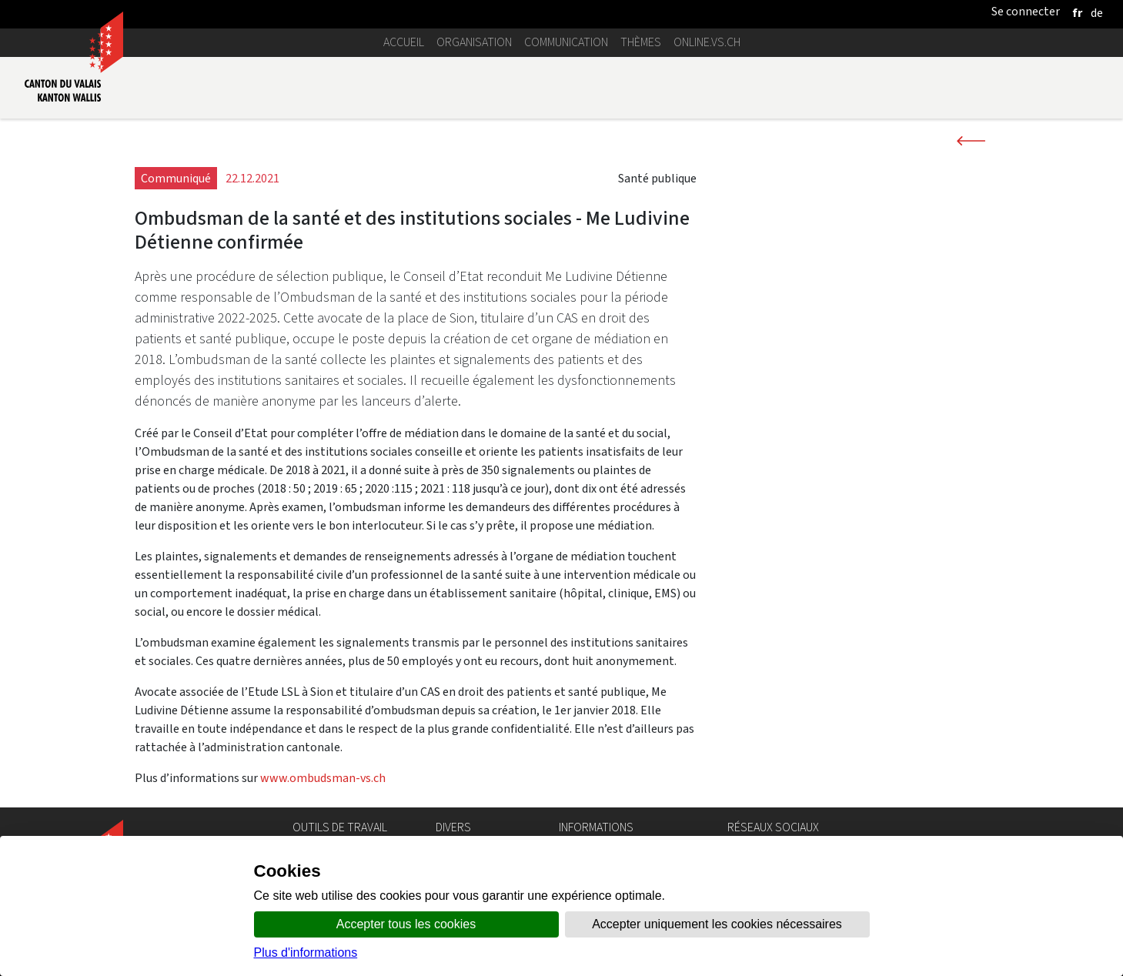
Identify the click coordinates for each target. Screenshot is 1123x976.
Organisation (474, 42)
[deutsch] (1097, 13)
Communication (566, 42)
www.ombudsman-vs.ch (323, 778)
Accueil (403, 42)
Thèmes (640, 42)
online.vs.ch (706, 42)
